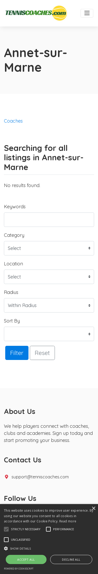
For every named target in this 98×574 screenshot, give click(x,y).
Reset (42, 353)
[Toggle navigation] (86, 13)
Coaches (13, 121)
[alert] (49, 539)
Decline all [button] (71, 559)
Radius (11, 292)
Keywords (15, 207)
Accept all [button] (26, 559)
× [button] (93, 509)
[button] (6, 529)
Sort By (12, 321)
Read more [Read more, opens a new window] (68, 521)
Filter (17, 353)
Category (14, 235)
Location (13, 264)
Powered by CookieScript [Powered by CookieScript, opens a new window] (18, 568)
